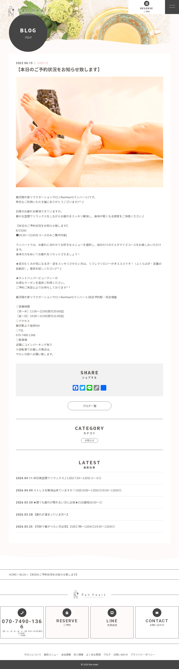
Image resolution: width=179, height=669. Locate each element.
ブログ (107, 654)
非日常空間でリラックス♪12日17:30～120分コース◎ (58, 478)
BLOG (22, 574)
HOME (13, 574)
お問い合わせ (120, 654)
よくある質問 (93, 654)
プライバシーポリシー (143, 654)
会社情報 (66, 654)
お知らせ (42, 63)
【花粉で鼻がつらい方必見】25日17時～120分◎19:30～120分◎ (65, 526)
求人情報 (78, 654)
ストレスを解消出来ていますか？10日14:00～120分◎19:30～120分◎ (68, 490)
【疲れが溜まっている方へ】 (42, 514)
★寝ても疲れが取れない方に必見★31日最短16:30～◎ (59, 502)
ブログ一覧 (89, 406)
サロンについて (32, 654)
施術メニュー (51, 654)
